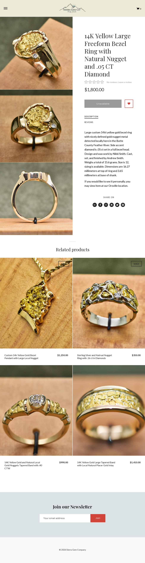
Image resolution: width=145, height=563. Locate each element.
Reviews (88, 122)
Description (91, 117)
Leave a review (125, 82)
